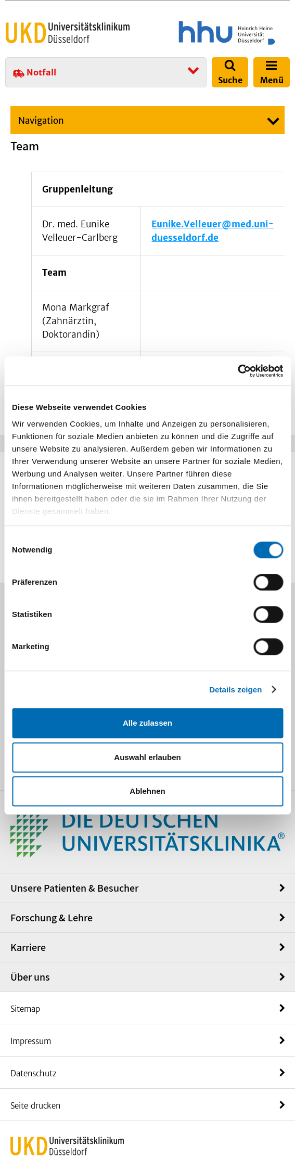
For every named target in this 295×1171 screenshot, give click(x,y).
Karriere (28, 947)
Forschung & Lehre (51, 917)
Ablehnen (147, 791)
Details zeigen (235, 689)
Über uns (30, 977)
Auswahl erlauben (147, 757)
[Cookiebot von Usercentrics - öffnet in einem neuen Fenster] (237, 371)
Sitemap (25, 1009)
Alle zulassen (147, 722)
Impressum (30, 1041)
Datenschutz (33, 1073)
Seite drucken (35, 1106)
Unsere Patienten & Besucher (74, 888)
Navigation (41, 120)
